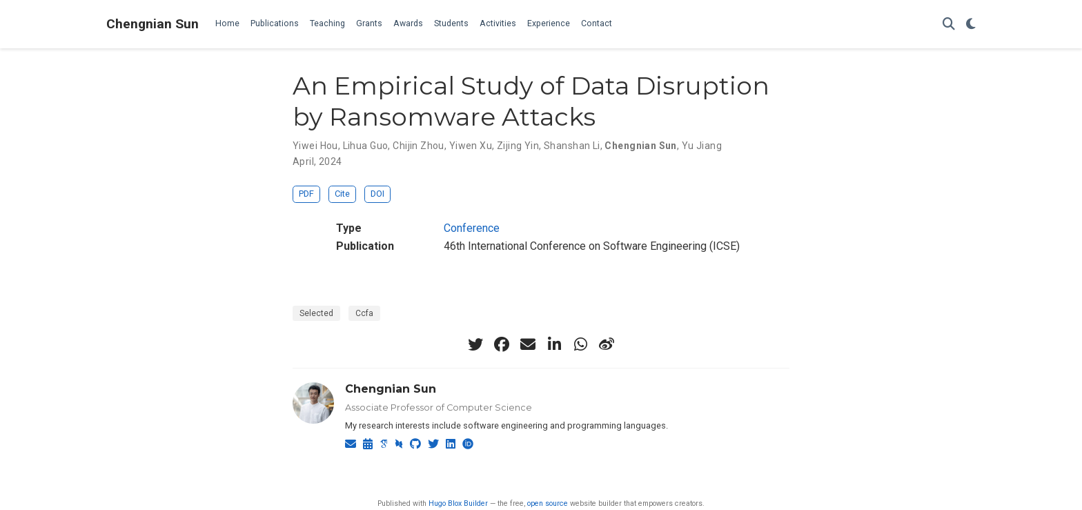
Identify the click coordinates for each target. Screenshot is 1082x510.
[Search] (949, 24)
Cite (342, 193)
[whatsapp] (580, 344)
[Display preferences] (971, 24)
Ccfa (364, 313)
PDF (306, 193)
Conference (472, 228)
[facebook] (501, 344)
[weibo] (606, 344)
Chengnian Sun (152, 24)
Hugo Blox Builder (458, 503)
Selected (316, 313)
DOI (377, 193)
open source (547, 503)
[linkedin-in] (554, 344)
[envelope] (528, 344)
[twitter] (475, 344)
